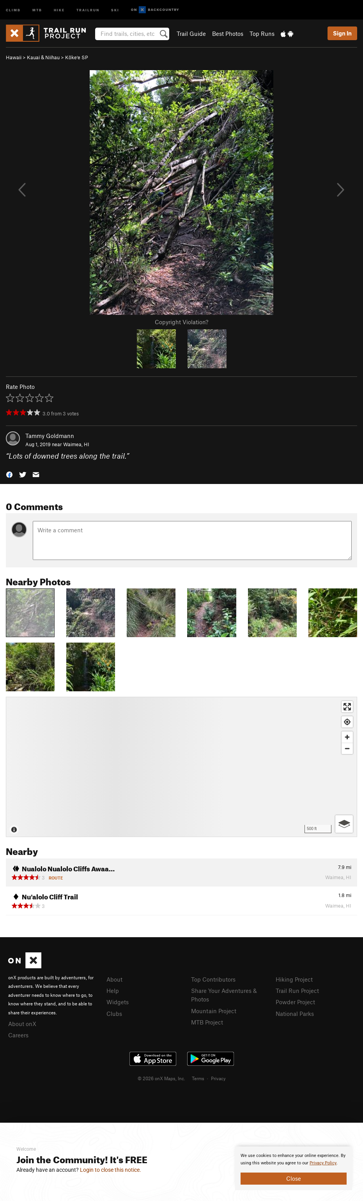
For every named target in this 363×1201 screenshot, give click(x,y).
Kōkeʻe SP (76, 57)
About (114, 979)
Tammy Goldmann (49, 435)
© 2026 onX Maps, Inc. (161, 1078)
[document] (294, 1168)
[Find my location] (347, 722)
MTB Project (207, 1022)
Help (112, 990)
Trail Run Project (297, 990)
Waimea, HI (76, 444)
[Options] (344, 824)
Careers (18, 1035)
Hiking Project (294, 979)
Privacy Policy (323, 1163)
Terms (198, 1078)
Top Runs (262, 33)
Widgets (117, 1001)
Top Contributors (213, 979)
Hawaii (13, 57)
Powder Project (295, 1001)
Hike (59, 9)
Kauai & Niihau (43, 57)
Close (293, 1178)
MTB (37, 9)
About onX (22, 1023)
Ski (115, 9)
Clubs (114, 1013)
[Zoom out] (347, 748)
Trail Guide (191, 33)
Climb (13, 9)
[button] (9, 474)
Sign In (342, 33)
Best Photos (227, 33)
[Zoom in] (347, 737)
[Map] (181, 767)
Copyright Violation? (181, 321)
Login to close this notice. (110, 1170)
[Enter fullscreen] (347, 706)
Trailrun (87, 9)
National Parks (295, 1013)
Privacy (218, 1078)
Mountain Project (213, 1010)
